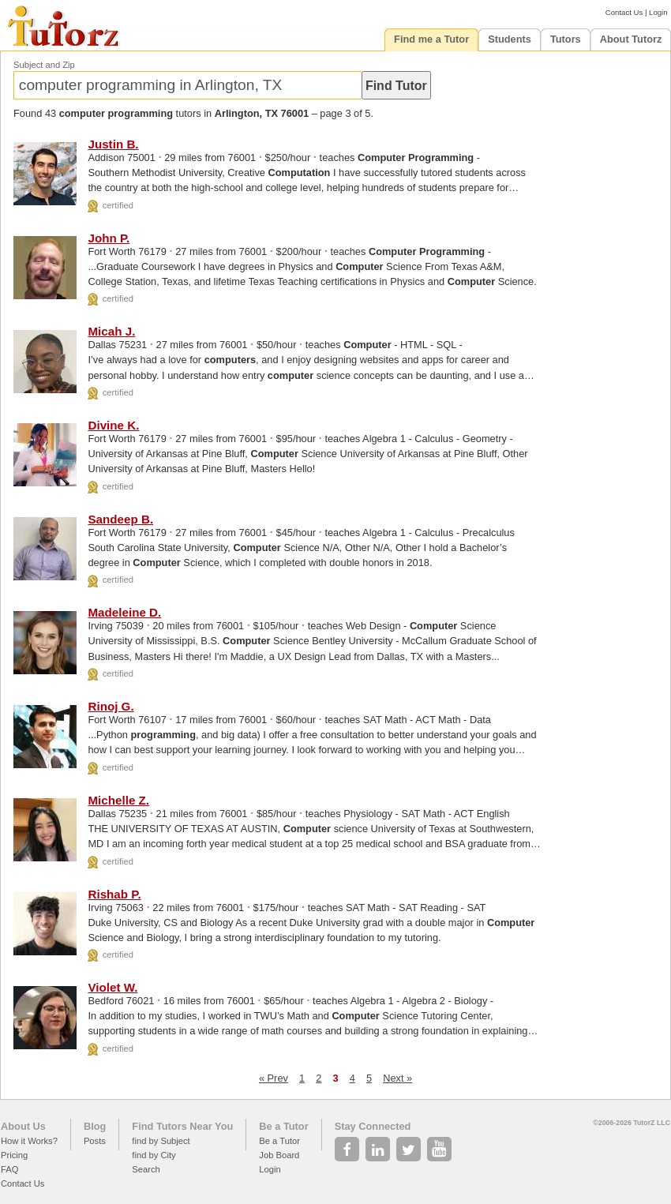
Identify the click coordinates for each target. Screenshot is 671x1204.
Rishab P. (114, 894)
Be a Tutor (283, 1126)
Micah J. (111, 331)
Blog (95, 1126)
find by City (153, 1155)
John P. (108, 238)
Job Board (279, 1155)
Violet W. (112, 987)
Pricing (14, 1155)
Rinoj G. (110, 706)
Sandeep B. (120, 519)
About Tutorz (631, 39)
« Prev (273, 1078)
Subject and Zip (44, 64)
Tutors (565, 39)
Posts (95, 1141)
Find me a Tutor (431, 39)
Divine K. (113, 425)
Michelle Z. (118, 800)
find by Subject (160, 1141)
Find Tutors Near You (182, 1126)
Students (509, 39)
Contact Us (624, 12)
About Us (23, 1126)
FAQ (9, 1169)
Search (145, 1169)
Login (658, 12)
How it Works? (29, 1141)
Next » (397, 1078)
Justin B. (113, 144)
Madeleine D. (124, 612)
